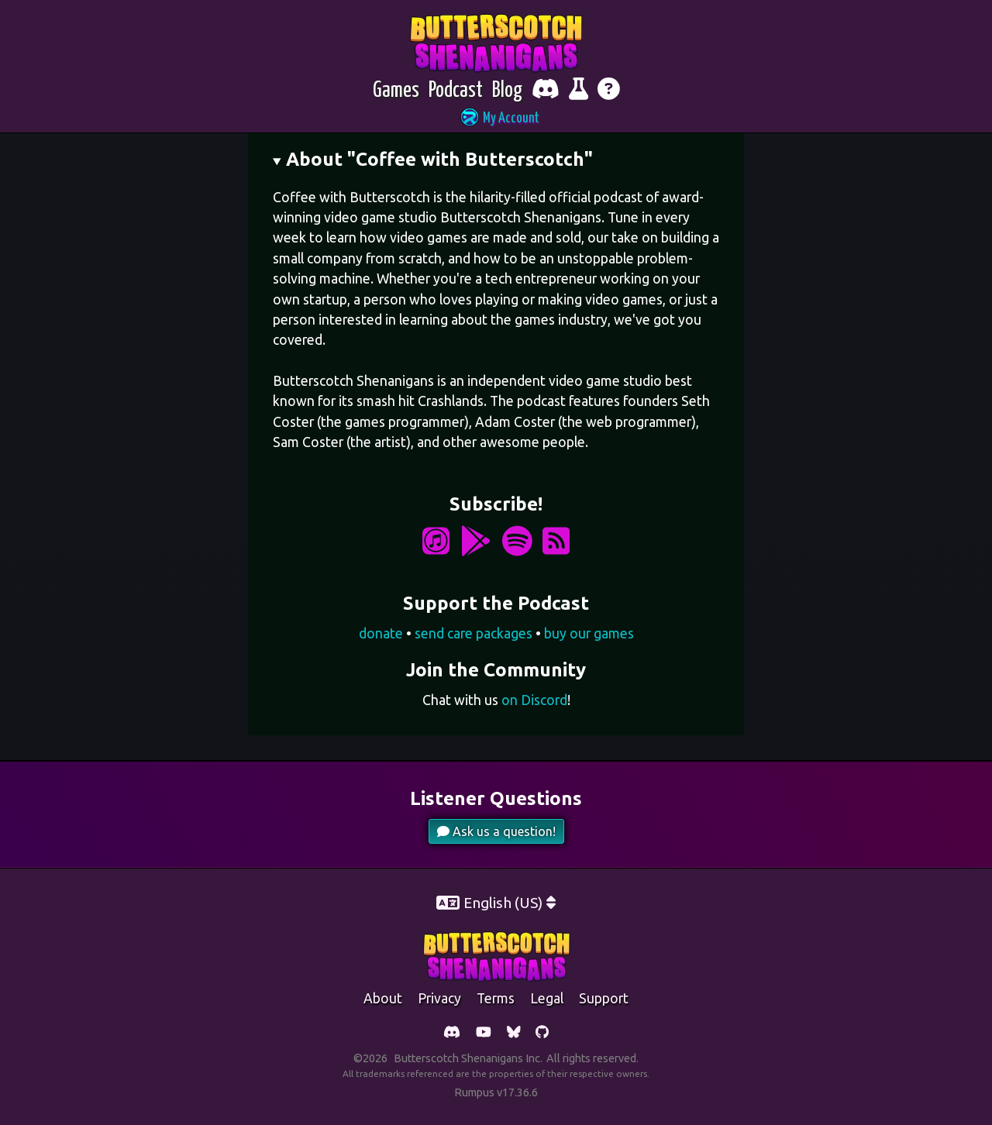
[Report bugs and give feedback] (578, 91)
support (604, 998)
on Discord (534, 700)
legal (546, 998)
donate (381, 633)
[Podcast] (456, 91)
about (382, 998)
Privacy (439, 998)
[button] (496, 119)
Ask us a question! (496, 831)
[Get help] (609, 91)
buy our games (589, 633)
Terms (496, 998)
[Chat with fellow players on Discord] (546, 91)
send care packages (473, 633)
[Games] (396, 91)
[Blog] (507, 91)
